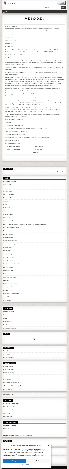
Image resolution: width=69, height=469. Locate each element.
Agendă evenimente (8, 194)
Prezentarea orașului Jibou (11, 403)
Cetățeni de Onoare (8, 394)
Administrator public (9, 211)
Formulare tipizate (8, 372)
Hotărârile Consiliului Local (11, 227)
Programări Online (8, 321)
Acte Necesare (7, 376)
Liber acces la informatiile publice (12, 386)
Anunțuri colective (8, 257)
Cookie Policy (25, 464)
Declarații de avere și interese (11, 244)
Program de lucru (8, 197)
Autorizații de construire (10, 277)
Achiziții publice (7, 300)
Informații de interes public (11, 382)
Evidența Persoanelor (9, 350)
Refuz (38, 461)
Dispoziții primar (8, 290)
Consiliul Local (7, 217)
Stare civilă (6, 297)
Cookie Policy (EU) (8, 389)
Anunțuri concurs (8, 260)
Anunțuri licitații (7, 254)
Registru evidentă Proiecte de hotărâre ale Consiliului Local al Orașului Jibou (24, 224)
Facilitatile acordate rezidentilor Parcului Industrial (17, 435)
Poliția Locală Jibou (8, 357)
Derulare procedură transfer (11, 264)
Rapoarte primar (8, 267)
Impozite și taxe (7, 247)
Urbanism (6, 280)
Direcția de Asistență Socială (11, 293)
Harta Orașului (7, 416)
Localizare (6, 201)
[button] (49, 446)
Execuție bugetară (8, 270)
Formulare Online (8, 315)
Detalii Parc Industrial (9, 425)
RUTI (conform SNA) (9, 369)
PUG (4, 273)
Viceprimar (6, 207)
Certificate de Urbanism (10, 283)
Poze (4, 432)
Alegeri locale (7, 184)
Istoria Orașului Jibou (9, 406)
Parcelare (6, 428)
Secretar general (8, 214)
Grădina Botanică (8, 410)
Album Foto (6, 413)
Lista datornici (7, 250)
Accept (14, 461)
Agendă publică (7, 191)
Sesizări (5, 318)
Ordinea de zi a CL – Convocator (12, 221)
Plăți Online (6, 325)
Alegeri (5, 188)
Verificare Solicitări (8, 311)
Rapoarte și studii (8, 234)
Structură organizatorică (10, 240)
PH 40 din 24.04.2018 (34, 18)
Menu (6, 12)
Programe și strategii (9, 230)
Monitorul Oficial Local (9, 181)
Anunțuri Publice (8, 366)
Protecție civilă (7, 287)
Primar (5, 204)
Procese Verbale (8, 237)
